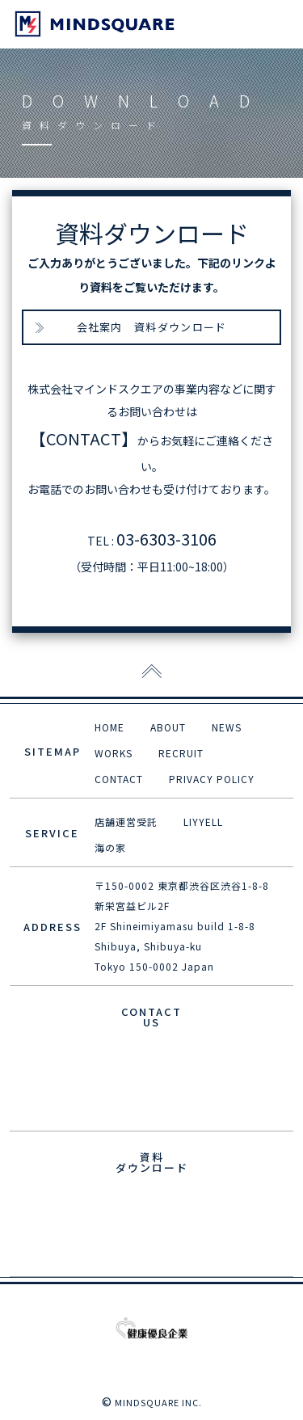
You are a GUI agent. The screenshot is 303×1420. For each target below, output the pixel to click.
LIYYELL (203, 821)
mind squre (94, 24)
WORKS (114, 753)
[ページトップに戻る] (151, 672)
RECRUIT (181, 753)
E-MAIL (151, 1069)
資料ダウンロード (151, 1215)
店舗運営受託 (126, 821)
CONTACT (119, 779)
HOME (109, 727)
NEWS (227, 727)
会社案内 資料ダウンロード (152, 327)
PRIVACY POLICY (212, 779)
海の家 (110, 847)
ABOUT (168, 727)
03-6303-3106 (166, 538)
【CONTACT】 (83, 438)
